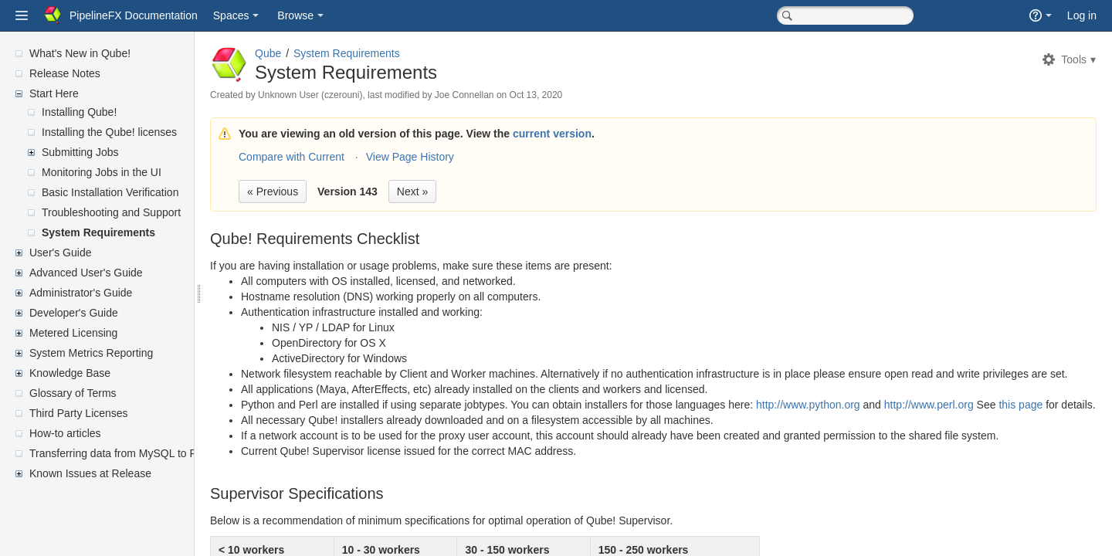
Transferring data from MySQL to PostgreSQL (139, 453)
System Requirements (98, 232)
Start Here (54, 93)
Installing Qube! (79, 112)
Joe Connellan (501, 95)
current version (589, 133)
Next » (449, 191)
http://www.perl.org (966, 420)
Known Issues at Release (90, 473)
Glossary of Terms (73, 393)
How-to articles (65, 433)
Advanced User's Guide (86, 272)
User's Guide (60, 252)
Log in (1082, 15)
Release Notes (64, 73)
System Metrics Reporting (91, 353)
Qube (305, 53)
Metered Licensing (73, 333)
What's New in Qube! (80, 53)
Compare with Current (328, 157)
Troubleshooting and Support (111, 212)
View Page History (447, 157)
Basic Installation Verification (110, 192)
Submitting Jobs (80, 152)
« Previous (309, 191)
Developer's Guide (73, 313)
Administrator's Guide (80, 292)
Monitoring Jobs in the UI (101, 172)
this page (1058, 420)
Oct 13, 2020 (573, 95)
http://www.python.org (845, 420)
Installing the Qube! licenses (109, 132)
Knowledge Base (69, 373)
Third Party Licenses (78, 413)
